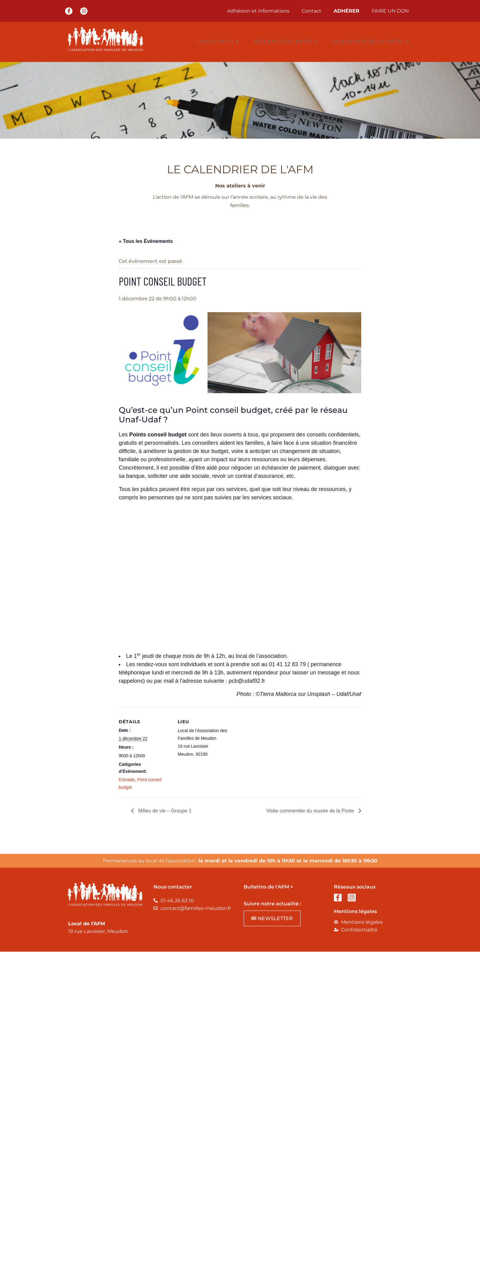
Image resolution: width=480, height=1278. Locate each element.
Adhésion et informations (258, 11)
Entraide (127, 779)
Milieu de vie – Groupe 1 (164, 810)
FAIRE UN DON (390, 11)
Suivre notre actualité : (272, 904)
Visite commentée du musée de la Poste (310, 810)
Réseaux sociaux (355, 887)
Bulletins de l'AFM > (268, 887)
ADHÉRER (346, 11)
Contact (311, 11)
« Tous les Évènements (146, 241)
